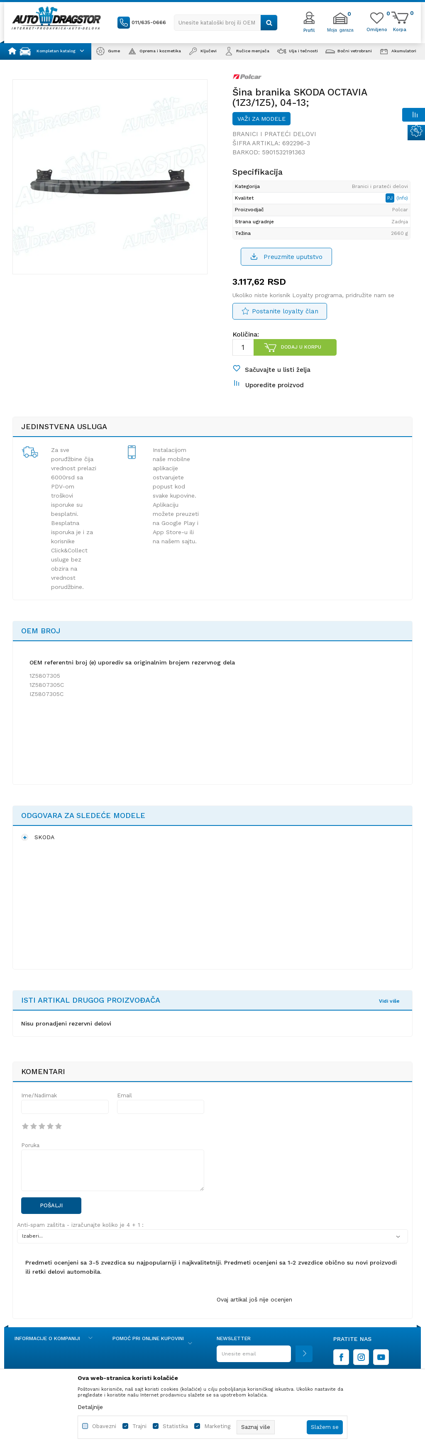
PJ (390, 198)
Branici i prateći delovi (274, 134)
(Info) (402, 198)
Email (124, 1095)
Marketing (217, 1426)
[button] (226, 23)
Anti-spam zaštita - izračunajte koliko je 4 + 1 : (80, 1225)
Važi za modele (261, 118)
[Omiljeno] (376, 29)
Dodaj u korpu (301, 347)
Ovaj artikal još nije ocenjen (254, 1299)
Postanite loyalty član (285, 311)
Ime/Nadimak (39, 1095)
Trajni (139, 1426)
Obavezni (104, 1426)
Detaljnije (90, 1407)
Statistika (175, 1426)
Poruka (30, 1145)
